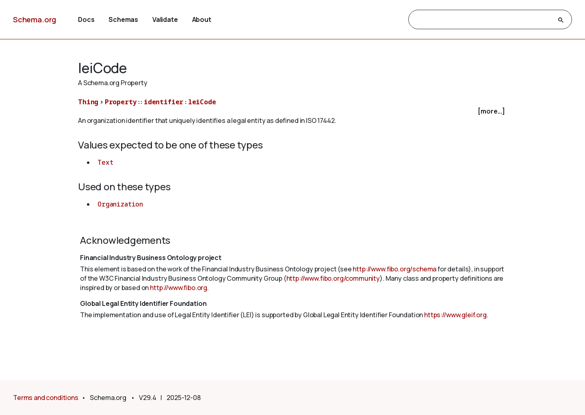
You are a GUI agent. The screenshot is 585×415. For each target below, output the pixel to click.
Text (105, 162)
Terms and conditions (45, 397)
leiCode (202, 101)
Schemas (123, 19)
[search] (483, 20)
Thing (88, 101)
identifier (163, 101)
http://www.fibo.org (178, 287)
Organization (120, 204)
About (201, 19)
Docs (86, 19)
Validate (165, 19)
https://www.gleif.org (455, 314)
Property (121, 101)
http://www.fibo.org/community (333, 278)
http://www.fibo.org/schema (394, 268)
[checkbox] (292, 111)
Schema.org (34, 19)
